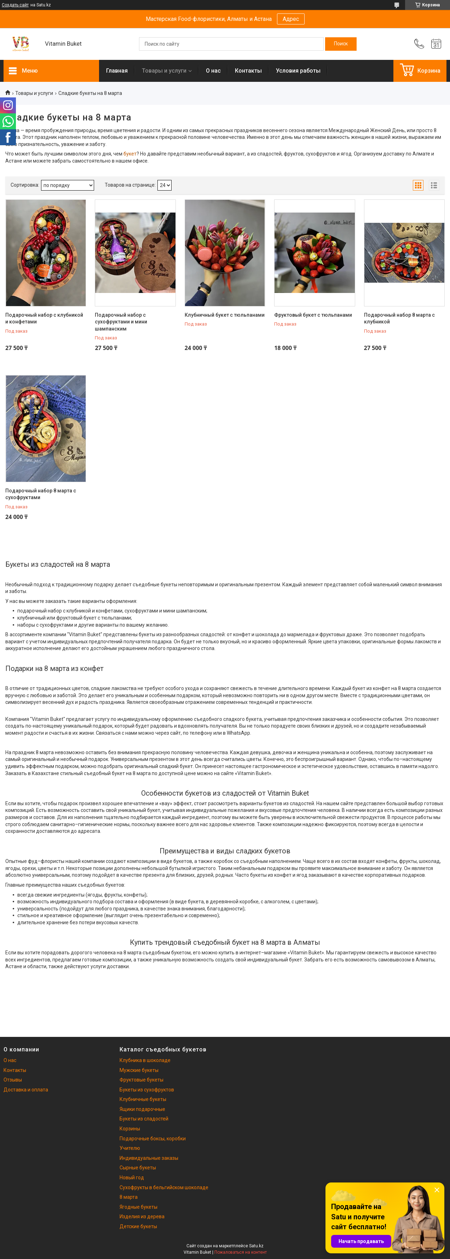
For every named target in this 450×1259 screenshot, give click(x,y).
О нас (213, 70)
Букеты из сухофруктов (147, 1090)
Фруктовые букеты (141, 1080)
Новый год (132, 1177)
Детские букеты (138, 1226)
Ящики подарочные (142, 1109)
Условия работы (298, 70)
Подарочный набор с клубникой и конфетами (44, 318)
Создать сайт (15, 4)
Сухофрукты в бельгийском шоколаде (164, 1187)
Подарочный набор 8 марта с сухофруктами (40, 494)
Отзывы (13, 1080)
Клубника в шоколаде (145, 1060)
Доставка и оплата (26, 1090)
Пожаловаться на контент (240, 1252)
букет (130, 154)
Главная (117, 70)
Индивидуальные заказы (149, 1158)
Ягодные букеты (138, 1207)
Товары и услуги (164, 70)
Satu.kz (256, 1245)
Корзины (130, 1128)
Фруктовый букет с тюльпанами (313, 315)
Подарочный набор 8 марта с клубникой (399, 318)
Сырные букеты (138, 1167)
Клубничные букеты (143, 1099)
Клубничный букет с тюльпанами (225, 315)
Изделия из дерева (142, 1216)
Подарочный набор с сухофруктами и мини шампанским (121, 322)
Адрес (291, 19)
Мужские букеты (139, 1070)
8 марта (129, 1197)
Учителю (130, 1148)
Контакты (248, 70)
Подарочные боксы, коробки (153, 1138)
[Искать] (341, 44)
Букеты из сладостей (144, 1119)
